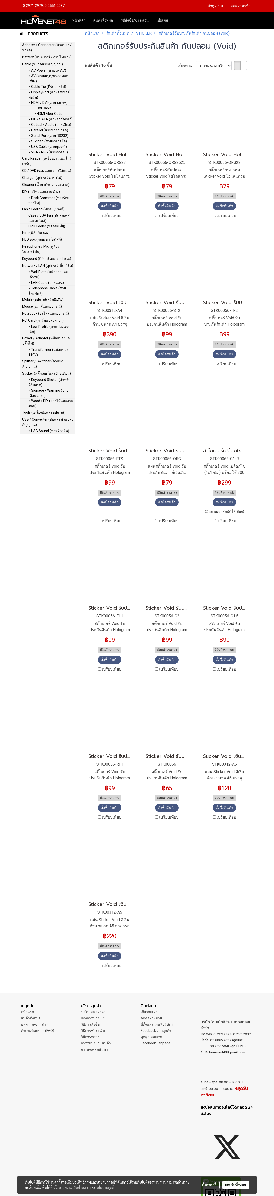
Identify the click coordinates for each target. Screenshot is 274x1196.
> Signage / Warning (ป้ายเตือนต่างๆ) (48, 393)
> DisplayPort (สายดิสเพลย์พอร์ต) (49, 94)
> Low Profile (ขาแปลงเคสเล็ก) (48, 329)
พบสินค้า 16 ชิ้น (98, 65)
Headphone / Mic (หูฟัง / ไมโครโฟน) (41, 249)
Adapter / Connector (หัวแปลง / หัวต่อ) (47, 47)
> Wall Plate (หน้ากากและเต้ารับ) (48, 274)
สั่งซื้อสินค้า (109, 206)
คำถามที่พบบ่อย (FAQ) (37, 1031)
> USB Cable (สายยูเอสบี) (47, 147)
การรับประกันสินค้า (96, 1043)
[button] (176, 20)
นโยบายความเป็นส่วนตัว (70, 1187)
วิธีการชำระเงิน (93, 1031)
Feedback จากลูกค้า (156, 1031)
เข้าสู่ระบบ (214, 5)
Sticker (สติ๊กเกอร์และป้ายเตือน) (46, 373)
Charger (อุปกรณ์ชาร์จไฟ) (42, 178)
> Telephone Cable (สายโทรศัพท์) (47, 290)
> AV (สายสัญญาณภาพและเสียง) (49, 78)
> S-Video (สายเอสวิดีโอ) (47, 141)
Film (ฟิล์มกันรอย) (35, 232)
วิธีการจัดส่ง (90, 1037)
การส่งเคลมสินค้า (94, 1049)
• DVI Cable (43, 108)
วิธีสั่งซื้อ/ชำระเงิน (135, 20)
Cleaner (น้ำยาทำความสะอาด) (45, 185)
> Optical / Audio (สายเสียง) (49, 125)
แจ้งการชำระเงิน (94, 1018)
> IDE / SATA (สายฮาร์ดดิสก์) (50, 119)
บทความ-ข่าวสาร (34, 1024)
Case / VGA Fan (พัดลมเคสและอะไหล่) (49, 218)
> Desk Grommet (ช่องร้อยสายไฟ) (48, 200)
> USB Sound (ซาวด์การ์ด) (48, 431)
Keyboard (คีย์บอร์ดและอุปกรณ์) (46, 259)
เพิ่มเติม (162, 20)
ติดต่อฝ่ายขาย (151, 1018)
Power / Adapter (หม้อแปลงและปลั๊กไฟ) (47, 340)
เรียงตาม (186, 65)
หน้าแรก (27, 1012)
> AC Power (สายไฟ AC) (47, 70)
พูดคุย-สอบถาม (152, 1037)
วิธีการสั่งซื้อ (90, 1024)
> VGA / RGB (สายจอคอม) (48, 152)
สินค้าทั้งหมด (103, 20)
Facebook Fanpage (155, 1043)
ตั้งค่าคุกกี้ (209, 1185)
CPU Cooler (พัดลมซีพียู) (46, 226)
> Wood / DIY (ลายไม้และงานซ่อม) (50, 403)
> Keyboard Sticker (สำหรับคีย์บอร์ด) (49, 382)
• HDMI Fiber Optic (48, 114)
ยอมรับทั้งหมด (235, 1185)
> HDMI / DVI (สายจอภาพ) (48, 103)
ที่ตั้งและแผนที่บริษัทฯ (157, 1024)
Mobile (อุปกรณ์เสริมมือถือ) (42, 299)
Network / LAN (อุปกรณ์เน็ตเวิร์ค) (47, 266)
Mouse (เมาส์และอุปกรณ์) (42, 306)
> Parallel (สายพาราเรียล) (48, 130)
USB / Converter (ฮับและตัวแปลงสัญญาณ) (47, 422)
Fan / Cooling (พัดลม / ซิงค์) (43, 209)
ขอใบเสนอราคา (93, 1012)
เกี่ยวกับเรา (149, 1012)
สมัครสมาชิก (240, 5)
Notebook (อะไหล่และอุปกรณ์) (45, 313)
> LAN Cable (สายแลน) (46, 283)
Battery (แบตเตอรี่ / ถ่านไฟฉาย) (47, 57)
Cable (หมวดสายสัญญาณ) (42, 64)
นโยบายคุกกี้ (105, 1187)
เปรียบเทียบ (111, 215)
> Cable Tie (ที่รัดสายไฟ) (47, 87)
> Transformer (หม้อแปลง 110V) (48, 352)
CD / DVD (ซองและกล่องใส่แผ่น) (46, 171)
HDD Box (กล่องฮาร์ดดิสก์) (42, 239)
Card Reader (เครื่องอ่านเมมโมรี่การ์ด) (47, 161)
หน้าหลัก (78, 20)
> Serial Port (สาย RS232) (48, 136)
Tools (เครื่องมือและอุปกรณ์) (43, 412)
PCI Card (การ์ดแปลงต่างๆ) (43, 320)
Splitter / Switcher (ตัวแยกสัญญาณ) (42, 363)
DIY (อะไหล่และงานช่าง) (41, 192)
